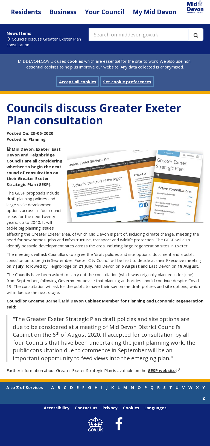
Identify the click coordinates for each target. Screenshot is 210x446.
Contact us (86, 407)
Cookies (131, 407)
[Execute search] (195, 34)
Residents (26, 12)
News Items (19, 33)
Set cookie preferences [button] (127, 81)
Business (62, 12)
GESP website (162, 370)
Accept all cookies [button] (77, 81)
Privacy (110, 407)
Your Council (104, 12)
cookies (75, 61)
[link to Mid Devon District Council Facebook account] (119, 424)
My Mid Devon (155, 12)
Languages (155, 407)
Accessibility (56, 407)
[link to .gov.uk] (97, 424)
